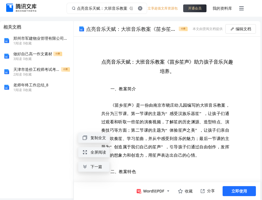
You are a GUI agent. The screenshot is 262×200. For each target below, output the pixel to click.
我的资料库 (222, 8)
